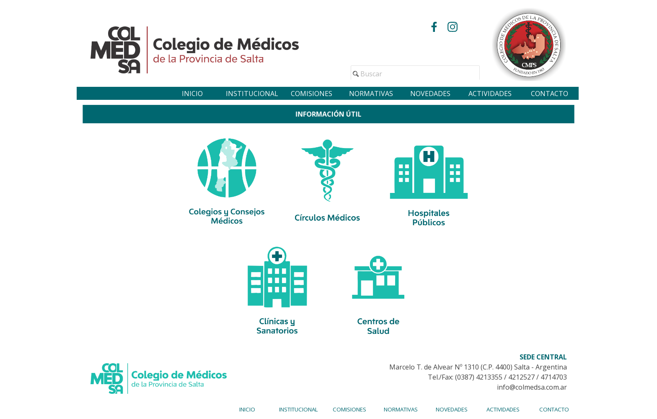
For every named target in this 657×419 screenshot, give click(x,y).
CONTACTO (549, 93)
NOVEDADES (430, 93)
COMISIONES (311, 93)
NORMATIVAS (371, 93)
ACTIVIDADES (490, 93)
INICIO (192, 93)
